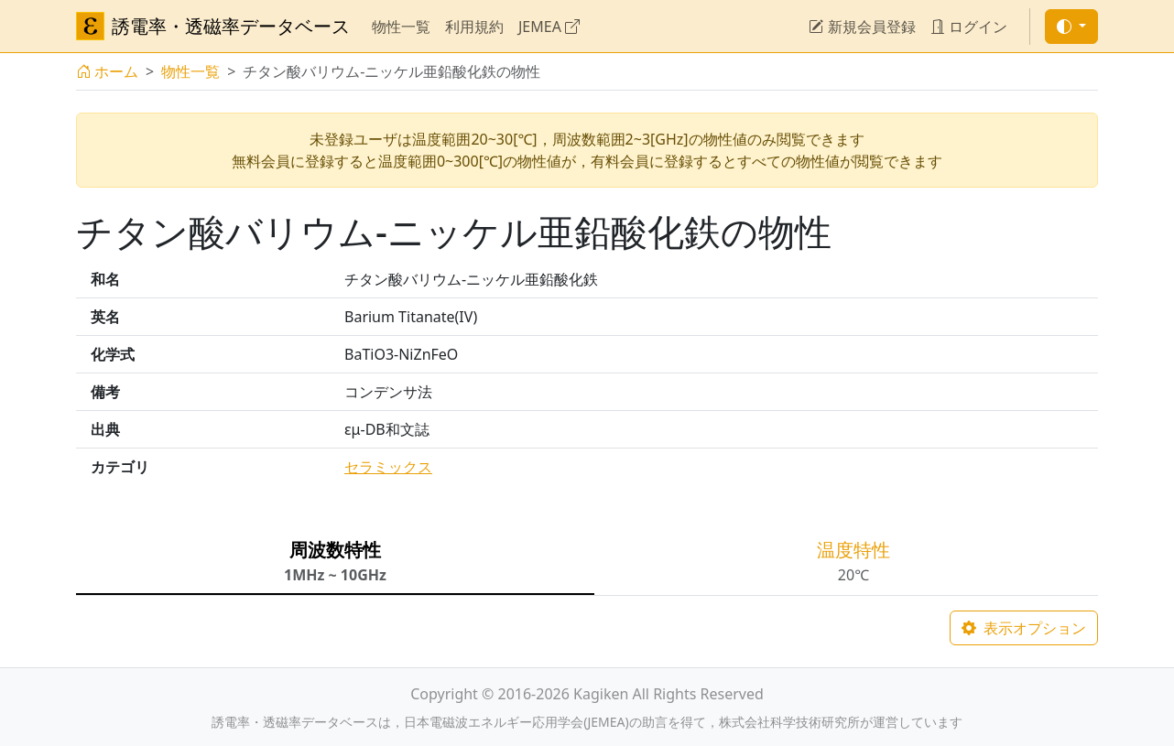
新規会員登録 (862, 26)
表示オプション (1024, 628)
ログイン (968, 26)
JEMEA (549, 26)
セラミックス (388, 467)
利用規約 (474, 26)
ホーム (107, 71)
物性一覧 (401, 26)
